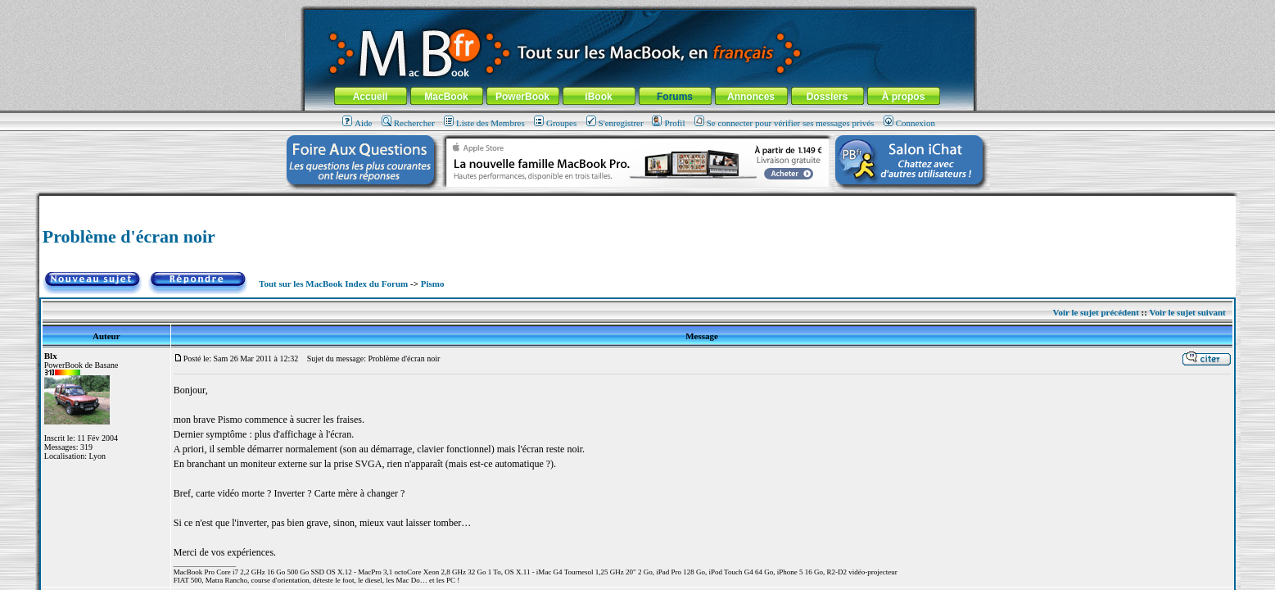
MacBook (446, 96)
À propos (903, 96)
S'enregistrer (615, 123)
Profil (668, 123)
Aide (357, 123)
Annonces (751, 96)
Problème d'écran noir (129, 236)
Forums (675, 96)
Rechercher (408, 123)
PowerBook (522, 96)
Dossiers (827, 96)
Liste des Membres (484, 123)
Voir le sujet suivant (1188, 312)
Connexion (909, 123)
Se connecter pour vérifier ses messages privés (784, 123)
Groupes (555, 123)
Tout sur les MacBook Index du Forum (333, 283)
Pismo (433, 283)
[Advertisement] (638, 202)
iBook (598, 96)
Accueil (370, 96)
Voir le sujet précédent (1095, 312)
